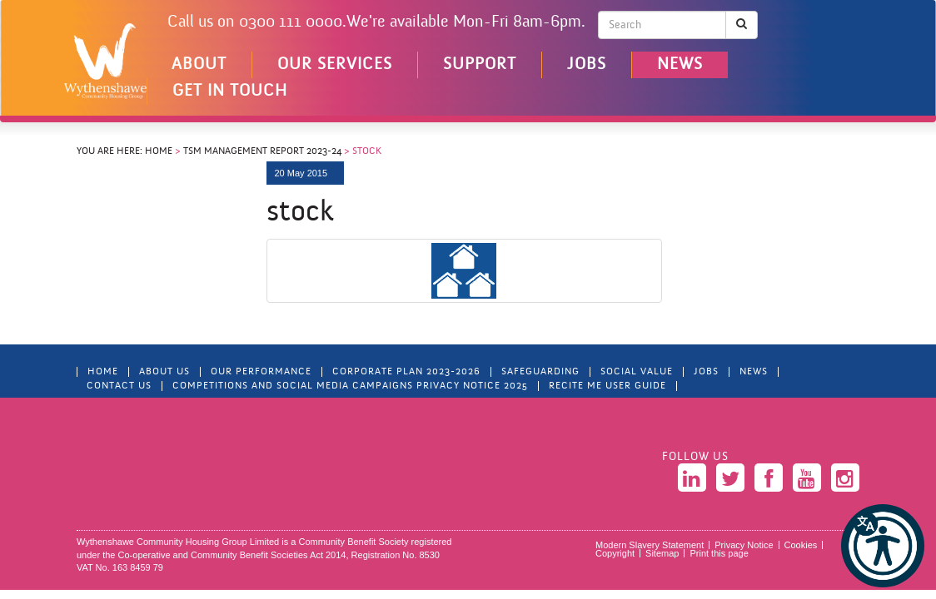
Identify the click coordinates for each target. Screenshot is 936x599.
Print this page (719, 553)
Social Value (636, 372)
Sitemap (662, 553)
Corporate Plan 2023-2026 (406, 372)
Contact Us (119, 386)
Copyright (615, 553)
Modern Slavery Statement (649, 545)
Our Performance (261, 372)
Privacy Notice (743, 545)
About (199, 65)
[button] (882, 545)
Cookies (801, 545)
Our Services (334, 65)
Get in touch (229, 91)
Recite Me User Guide (607, 386)
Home (158, 151)
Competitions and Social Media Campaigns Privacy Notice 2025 (350, 386)
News (680, 65)
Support (479, 65)
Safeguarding (540, 372)
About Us (164, 372)
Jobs (586, 65)
